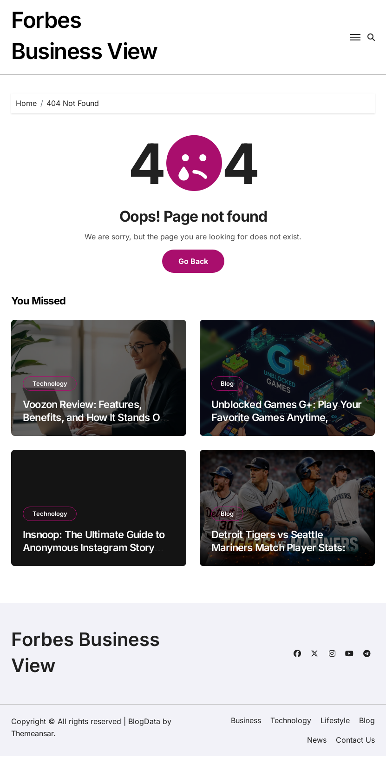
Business (246, 722)
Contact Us (355, 742)
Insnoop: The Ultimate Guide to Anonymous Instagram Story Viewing (93, 549)
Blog (227, 385)
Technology (50, 385)
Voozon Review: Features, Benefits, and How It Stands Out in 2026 (96, 419)
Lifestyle (335, 722)
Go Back (193, 263)
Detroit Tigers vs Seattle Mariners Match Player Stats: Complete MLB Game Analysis (281, 549)
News (317, 742)
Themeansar (32, 735)
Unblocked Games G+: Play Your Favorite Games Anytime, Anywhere (286, 419)
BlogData (144, 723)
